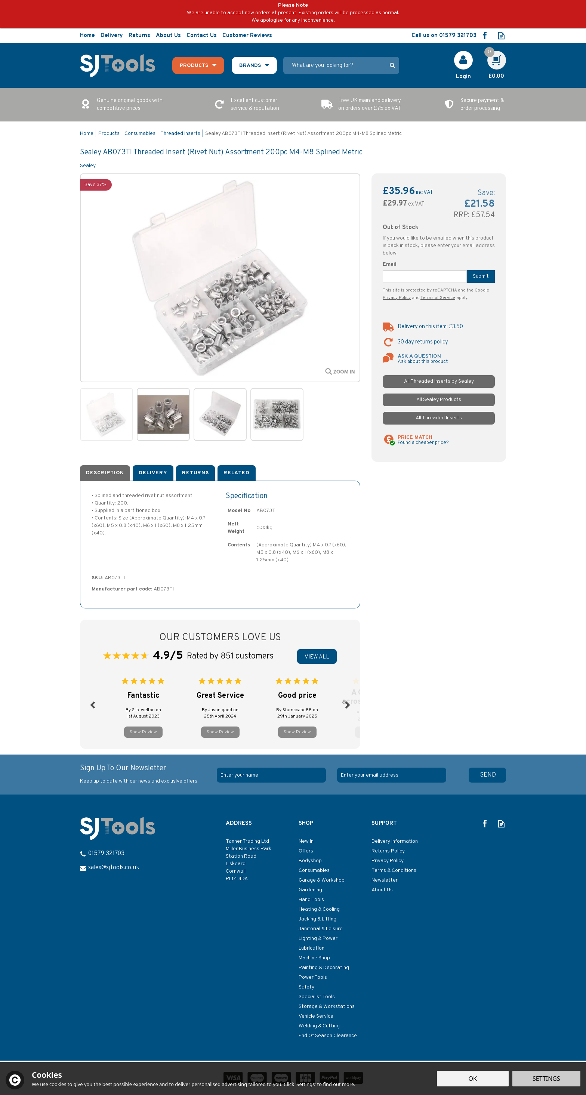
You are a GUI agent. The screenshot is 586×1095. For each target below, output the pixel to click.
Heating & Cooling (319, 909)
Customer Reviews (247, 35)
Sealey (88, 166)
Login (463, 76)
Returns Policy (388, 851)
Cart (492, 54)
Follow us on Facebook (484, 35)
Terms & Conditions (393, 870)
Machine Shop (314, 958)
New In (306, 841)
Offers (306, 851)
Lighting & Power (318, 938)
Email (390, 264)
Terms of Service (437, 298)
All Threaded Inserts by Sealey (439, 381)
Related (236, 473)
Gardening (310, 890)
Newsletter (384, 880)
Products (194, 65)
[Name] (271, 775)
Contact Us (201, 35)
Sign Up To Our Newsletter (145, 774)
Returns (195, 473)
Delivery (153, 473)
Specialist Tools (317, 997)
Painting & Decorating (324, 968)
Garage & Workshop (322, 880)
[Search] (334, 65)
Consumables (314, 870)
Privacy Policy (397, 298)
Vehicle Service (316, 1016)
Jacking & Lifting (317, 919)
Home (87, 35)
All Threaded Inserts (439, 418)
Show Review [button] (143, 732)
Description (105, 473)
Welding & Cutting (319, 1026)
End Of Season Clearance (328, 1036)
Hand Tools (311, 900)
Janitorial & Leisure (321, 929)
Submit (481, 276)
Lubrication (311, 948)
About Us (382, 890)
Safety (306, 987)
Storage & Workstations (327, 1006)
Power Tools (313, 977)
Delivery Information (394, 841)
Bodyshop (310, 861)
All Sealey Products (438, 400)
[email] (391, 775)
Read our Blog (501, 35)
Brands (250, 65)
